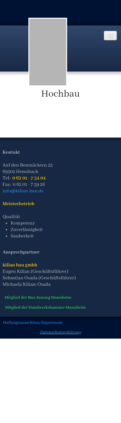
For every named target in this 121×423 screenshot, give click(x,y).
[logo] (47, 52)
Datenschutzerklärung (60, 332)
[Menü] (110, 35)
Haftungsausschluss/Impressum (32, 322)
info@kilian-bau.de (23, 191)
